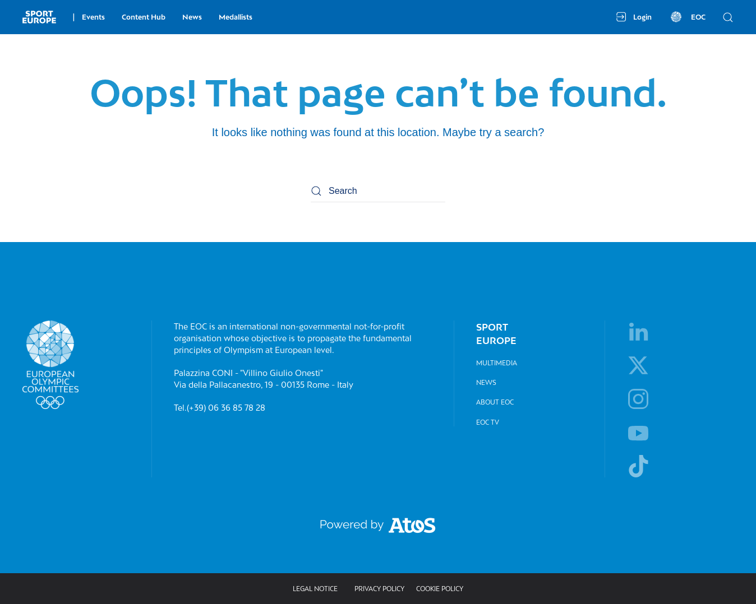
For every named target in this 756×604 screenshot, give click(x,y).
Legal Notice (315, 588)
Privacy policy (379, 588)
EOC (687, 17)
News (192, 17)
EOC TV (487, 422)
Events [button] (89, 17)
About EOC (495, 402)
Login (634, 17)
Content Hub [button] (143, 17)
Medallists (235, 17)
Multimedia (496, 362)
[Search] (378, 191)
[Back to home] (39, 17)
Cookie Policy (439, 588)
